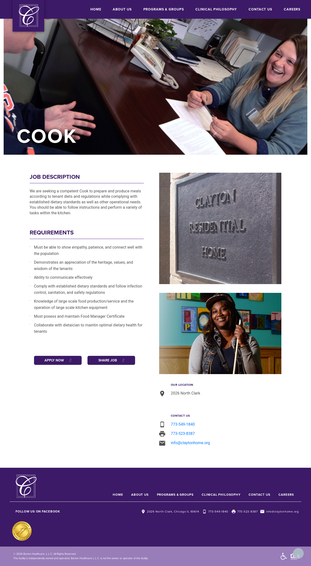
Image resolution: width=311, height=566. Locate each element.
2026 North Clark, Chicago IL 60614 (173, 511)
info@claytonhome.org (190, 442)
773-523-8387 (183, 433)
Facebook (51, 511)
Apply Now (57, 360)
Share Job (111, 360)
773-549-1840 (183, 424)
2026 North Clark (185, 393)
